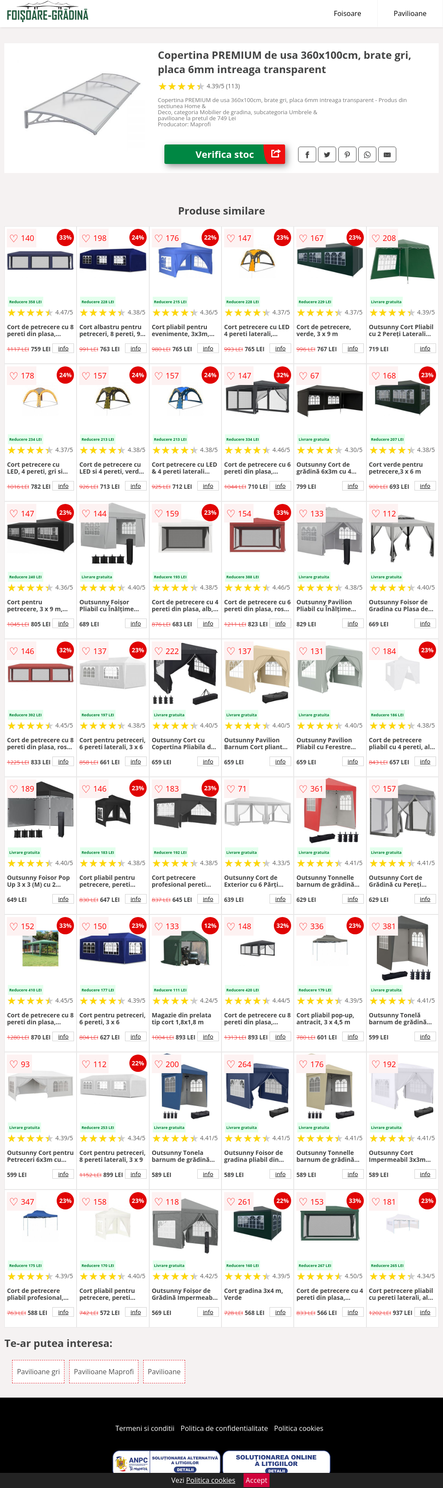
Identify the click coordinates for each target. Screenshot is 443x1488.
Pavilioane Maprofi (104, 1371)
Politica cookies (299, 1428)
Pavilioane (410, 13)
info (63, 348)
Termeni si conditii (145, 1428)
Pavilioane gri (38, 1371)
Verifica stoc (240, 154)
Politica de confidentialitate (224, 1428)
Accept (256, 1480)
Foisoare (347, 13)
